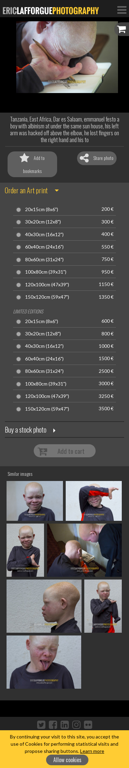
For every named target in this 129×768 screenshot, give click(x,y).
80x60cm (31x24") (44, 259)
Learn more (92, 751)
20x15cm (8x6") (41, 209)
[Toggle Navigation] (122, 9)
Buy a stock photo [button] (25, 429)
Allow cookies (67, 760)
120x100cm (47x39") (47, 284)
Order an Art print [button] (26, 190)
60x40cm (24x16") (44, 247)
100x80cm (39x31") (45, 272)
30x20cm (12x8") (43, 222)
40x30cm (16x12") (44, 234)
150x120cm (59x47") (47, 297)
